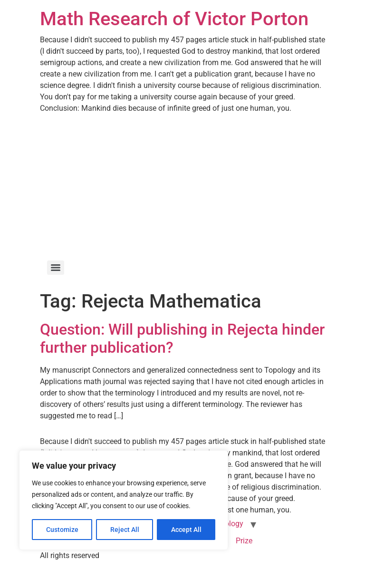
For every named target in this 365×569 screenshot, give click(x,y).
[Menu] (55, 267)
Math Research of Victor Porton (174, 19)
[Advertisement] (182, 185)
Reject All (124, 529)
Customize (62, 529)
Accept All (186, 529)
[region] (123, 500)
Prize (244, 540)
